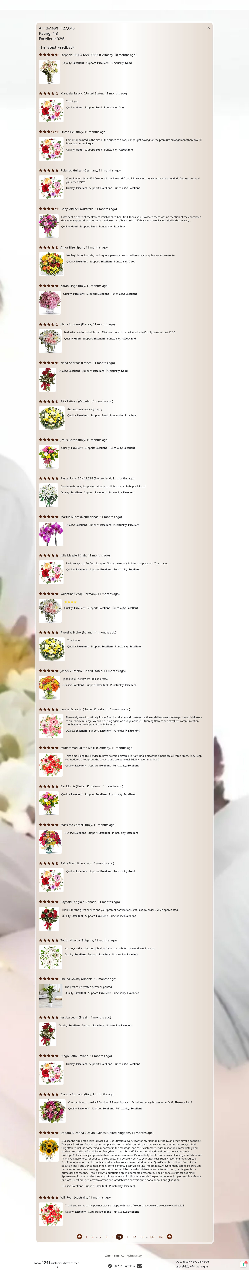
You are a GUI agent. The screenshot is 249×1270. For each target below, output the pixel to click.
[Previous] (80, 1237)
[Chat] (139, 1266)
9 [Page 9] (112, 1237)
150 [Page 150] (161, 1237)
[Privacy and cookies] (110, 1266)
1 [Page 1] (86, 1237)
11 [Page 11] (126, 1237)
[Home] (208, 27)
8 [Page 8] (106, 1237)
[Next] (168, 1237)
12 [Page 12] (134, 1237)
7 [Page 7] (100, 1237)
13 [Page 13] (141, 1237)
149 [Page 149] (152, 1237)
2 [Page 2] (92, 1237)
